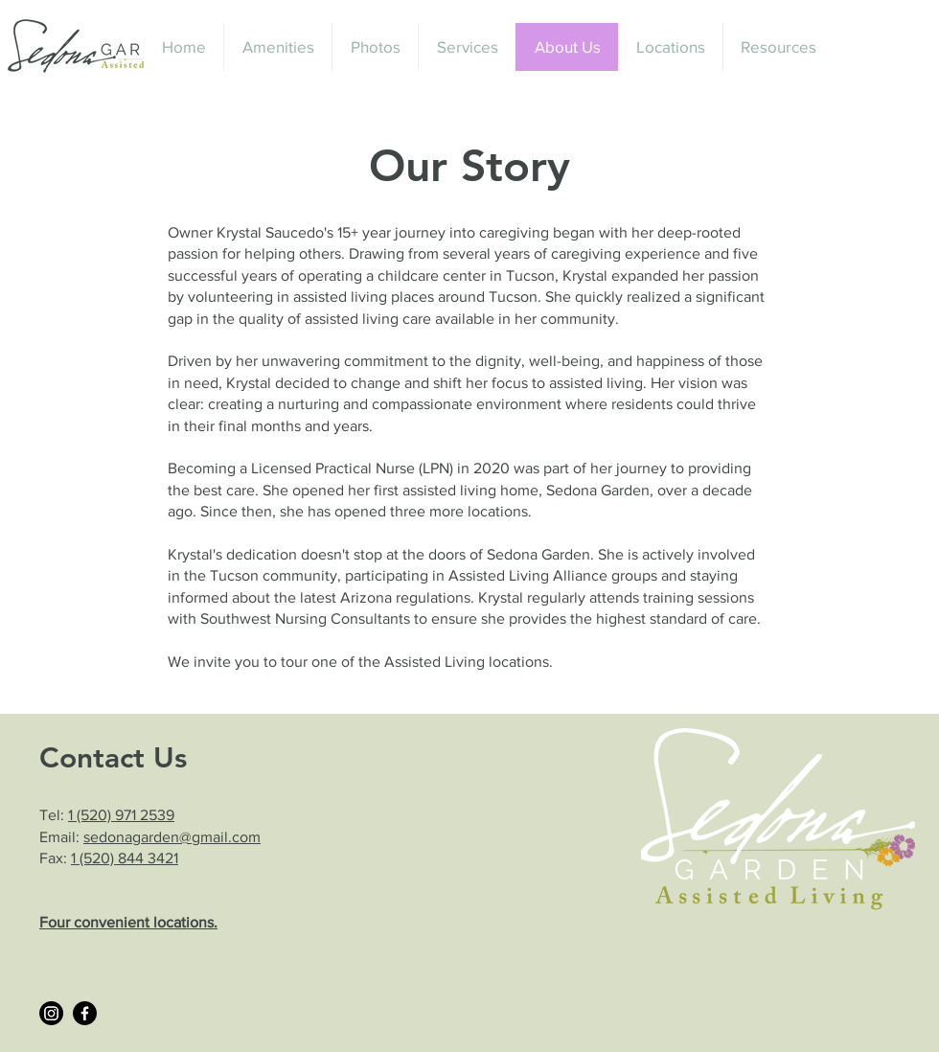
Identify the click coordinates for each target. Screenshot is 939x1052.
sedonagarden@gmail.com (172, 837)
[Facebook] (85, 1013)
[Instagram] (51, 1013)
